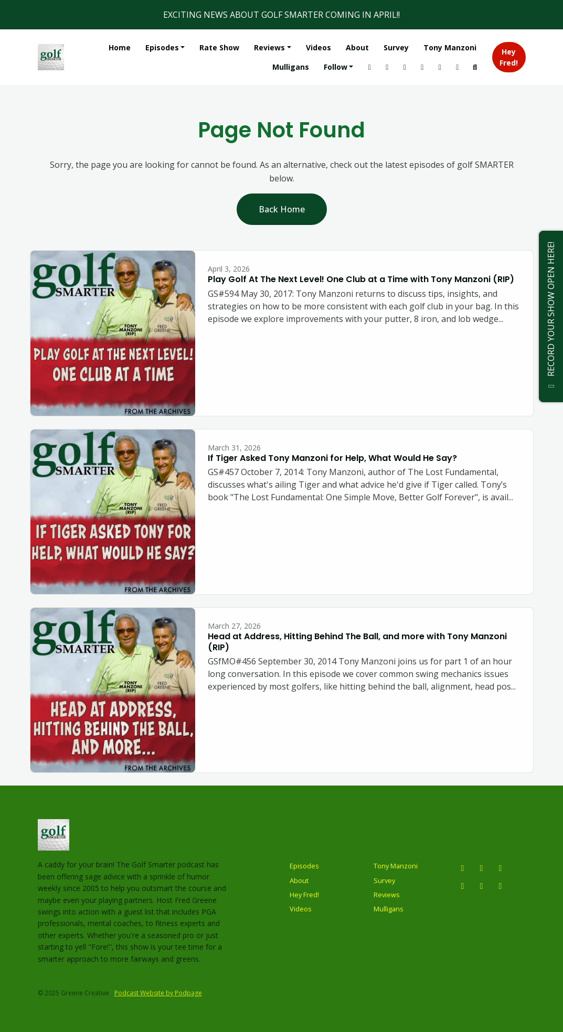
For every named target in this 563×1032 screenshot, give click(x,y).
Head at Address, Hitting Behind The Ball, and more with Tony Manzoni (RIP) (357, 641)
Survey (396, 47)
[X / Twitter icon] (500, 868)
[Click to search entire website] (475, 67)
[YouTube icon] (481, 868)
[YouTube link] (387, 67)
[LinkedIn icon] (500, 886)
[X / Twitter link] (404, 67)
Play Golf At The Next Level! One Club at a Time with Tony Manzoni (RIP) (361, 279)
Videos (318, 47)
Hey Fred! (509, 57)
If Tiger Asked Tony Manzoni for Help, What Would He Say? (332, 458)
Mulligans (290, 67)
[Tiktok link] (422, 67)
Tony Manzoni (449, 47)
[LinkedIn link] (440, 67)
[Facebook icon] (463, 886)
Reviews (269, 47)
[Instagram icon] (463, 868)
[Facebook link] (457, 67)
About (357, 47)
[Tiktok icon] (481, 886)
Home (120, 47)
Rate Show (219, 47)
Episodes (162, 47)
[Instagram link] (369, 67)
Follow (335, 67)
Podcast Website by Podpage (158, 992)
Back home (282, 209)
